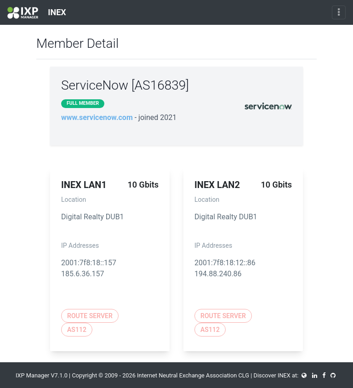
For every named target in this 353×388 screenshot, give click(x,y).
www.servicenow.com (97, 117)
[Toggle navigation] (339, 12)
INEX (36, 13)
